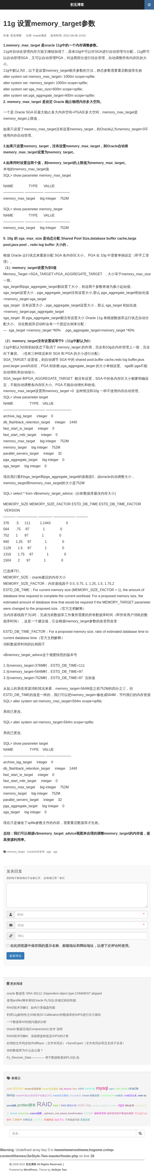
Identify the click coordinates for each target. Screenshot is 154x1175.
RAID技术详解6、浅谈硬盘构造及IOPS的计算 (38, 1036)
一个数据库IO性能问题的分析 (26, 1022)
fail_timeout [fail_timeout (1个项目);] (65, 1088)
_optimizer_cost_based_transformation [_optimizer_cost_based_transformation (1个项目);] (63, 1113)
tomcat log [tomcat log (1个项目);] (23, 1113)
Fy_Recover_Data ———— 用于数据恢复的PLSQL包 (43, 1057)
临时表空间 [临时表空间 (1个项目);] (100, 1113)
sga (55, 851)
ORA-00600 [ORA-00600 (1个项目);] (121, 1088)
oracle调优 (39, 35)
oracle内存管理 (36, 851)
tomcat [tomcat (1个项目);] (13, 1113)
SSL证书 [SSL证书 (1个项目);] (129, 1105)
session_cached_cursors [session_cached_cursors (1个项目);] (104, 1105)
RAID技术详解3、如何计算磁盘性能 (31, 1007)
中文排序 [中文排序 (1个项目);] (88, 1113)
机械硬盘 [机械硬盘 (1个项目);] (49, 1119)
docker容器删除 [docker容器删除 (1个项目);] (50, 1088)
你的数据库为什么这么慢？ (25, 1050)
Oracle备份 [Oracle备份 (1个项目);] (75, 1095)
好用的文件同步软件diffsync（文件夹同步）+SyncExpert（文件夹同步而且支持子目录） (66, 1043)
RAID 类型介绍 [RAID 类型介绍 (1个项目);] (68, 1105)
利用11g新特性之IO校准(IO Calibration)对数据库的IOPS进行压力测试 (54, 1014)
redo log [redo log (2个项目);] (84, 1105)
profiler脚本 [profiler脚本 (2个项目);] (26, 1105)
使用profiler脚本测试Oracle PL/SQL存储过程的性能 (41, 1000)
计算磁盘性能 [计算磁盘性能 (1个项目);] (72, 1119)
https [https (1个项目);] (74, 1088)
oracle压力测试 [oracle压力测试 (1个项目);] (61, 1095)
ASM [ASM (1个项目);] (9, 1088)
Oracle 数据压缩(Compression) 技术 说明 (35, 1029)
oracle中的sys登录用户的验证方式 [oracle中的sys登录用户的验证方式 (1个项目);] (34, 1095)
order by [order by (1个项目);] (142, 1095)
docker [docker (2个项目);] (18, 1088)
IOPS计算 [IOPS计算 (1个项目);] (90, 1088)
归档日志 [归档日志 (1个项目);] (28, 1119)
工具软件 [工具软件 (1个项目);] (17, 1119)
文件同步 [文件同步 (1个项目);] (38, 1119)
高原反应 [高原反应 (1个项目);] (85, 1119)
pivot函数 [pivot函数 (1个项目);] (12, 1105)
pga (49, 851)
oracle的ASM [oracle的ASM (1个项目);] (107, 1095)
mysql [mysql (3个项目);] (102, 1088)
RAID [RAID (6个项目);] (44, 1104)
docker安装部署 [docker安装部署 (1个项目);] (33, 1088)
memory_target (16, 851)
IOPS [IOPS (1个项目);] (81, 1088)
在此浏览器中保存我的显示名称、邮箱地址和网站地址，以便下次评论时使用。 (71, 946)
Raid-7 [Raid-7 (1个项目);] (56, 1105)
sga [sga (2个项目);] (121, 1105)
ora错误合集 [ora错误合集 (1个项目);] (130, 1095)
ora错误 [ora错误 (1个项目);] (119, 1095)
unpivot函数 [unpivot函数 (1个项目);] (36, 1113)
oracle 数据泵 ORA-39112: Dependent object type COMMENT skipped (54, 993)
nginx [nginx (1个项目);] (111, 1088)
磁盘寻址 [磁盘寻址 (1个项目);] (59, 1119)
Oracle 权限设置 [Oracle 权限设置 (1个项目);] (90, 1095)
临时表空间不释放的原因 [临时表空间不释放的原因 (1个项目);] (120, 1113)
